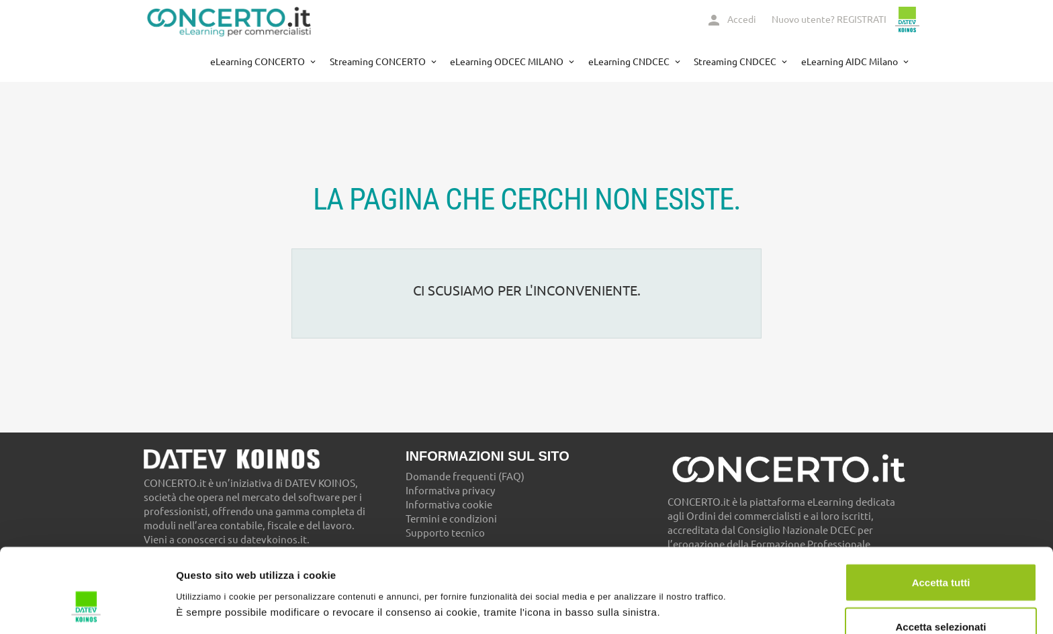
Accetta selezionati (940, 554)
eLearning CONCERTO (258, 61)
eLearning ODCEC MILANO (507, 61)
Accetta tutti (941, 510)
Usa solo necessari (941, 598)
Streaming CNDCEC (736, 61)
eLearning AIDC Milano (850, 61)
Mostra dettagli (706, 582)
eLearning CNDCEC (630, 61)
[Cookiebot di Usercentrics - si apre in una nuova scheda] (87, 608)
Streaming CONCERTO (379, 61)
